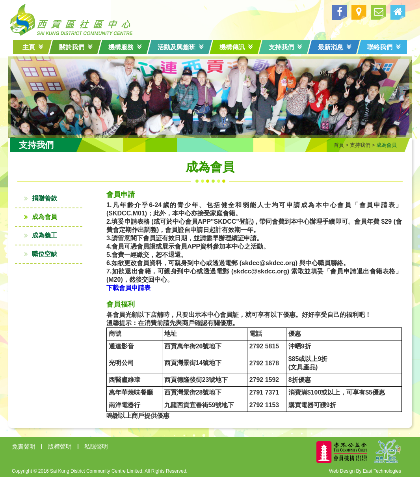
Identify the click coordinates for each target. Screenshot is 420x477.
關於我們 (76, 47)
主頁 (32, 47)
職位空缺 (47, 253)
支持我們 (285, 47)
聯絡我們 (384, 47)
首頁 (336, 144)
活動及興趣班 (181, 47)
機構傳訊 (236, 47)
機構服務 (125, 47)
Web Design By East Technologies (362, 470)
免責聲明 (26, 445)
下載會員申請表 (126, 287)
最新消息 (334, 47)
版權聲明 (62, 445)
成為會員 (47, 216)
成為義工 (47, 234)
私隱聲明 (99, 445)
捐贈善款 (47, 197)
